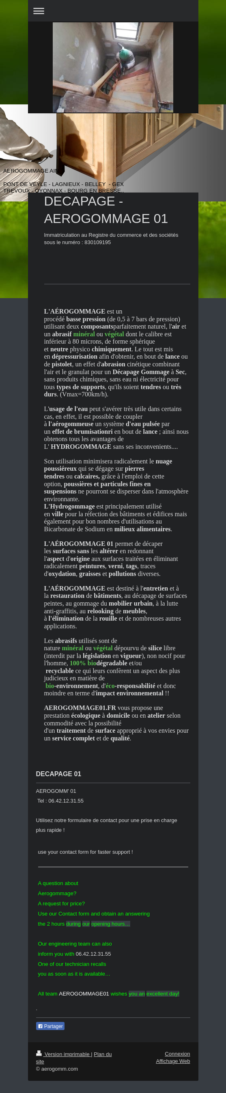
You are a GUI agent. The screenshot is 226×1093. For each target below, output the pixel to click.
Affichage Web (173, 1061)
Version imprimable (63, 1054)
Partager (50, 1026)
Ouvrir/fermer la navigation (113, 10)
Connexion (177, 1054)
